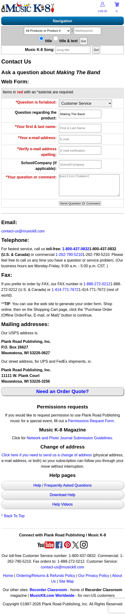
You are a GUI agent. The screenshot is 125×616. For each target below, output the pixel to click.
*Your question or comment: (31, 177)
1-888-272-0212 (96, 288)
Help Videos (62, 509)
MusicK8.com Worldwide (52, 600)
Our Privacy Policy (93, 580)
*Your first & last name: (36, 127)
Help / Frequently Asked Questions (62, 490)
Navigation (62, 21)
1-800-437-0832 (75, 253)
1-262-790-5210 (69, 259)
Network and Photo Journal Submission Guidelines (69, 442)
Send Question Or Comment (80, 207)
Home (8, 580)
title (45, 41)
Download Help (63, 499)
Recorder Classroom (48, 594)
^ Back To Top (13, 520)
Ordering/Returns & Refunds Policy (45, 580)
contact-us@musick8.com (23, 235)
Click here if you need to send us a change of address (47, 459)
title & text (65, 41)
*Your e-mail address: (37, 138)
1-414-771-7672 (65, 294)
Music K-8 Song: (58, 50)
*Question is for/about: (36, 102)
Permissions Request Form (91, 425)
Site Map (66, 586)
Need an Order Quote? (62, 395)
